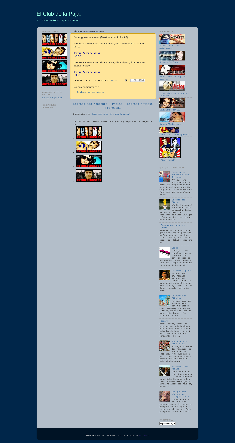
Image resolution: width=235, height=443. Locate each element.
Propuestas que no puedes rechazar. (174, 93)
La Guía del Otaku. (178, 201)
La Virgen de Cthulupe (179, 297)
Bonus (175, 248)
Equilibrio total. (172, 108)
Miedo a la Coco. (172, 61)
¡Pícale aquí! (170, 159)
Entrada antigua (140, 104)
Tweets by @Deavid (52, 98)
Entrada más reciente (90, 104)
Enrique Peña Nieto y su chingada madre (180, 394)
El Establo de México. (179, 367)
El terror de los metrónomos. (172, 45)
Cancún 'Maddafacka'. (172, 123)
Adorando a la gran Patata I (179, 342)
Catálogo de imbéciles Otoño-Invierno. (181, 174)
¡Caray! (163, 321)
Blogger (143, 435)
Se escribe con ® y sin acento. (172, 76)
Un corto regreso (181, 271)
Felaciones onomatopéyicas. (175, 133)
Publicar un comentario (90, 92)
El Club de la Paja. (59, 14)
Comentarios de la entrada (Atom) (111, 114)
